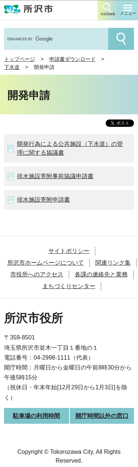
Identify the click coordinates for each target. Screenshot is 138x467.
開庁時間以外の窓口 (101, 416)
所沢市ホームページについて (45, 263)
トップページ (19, 59)
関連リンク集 (113, 263)
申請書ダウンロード (72, 59)
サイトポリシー (68, 251)
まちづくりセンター (68, 286)
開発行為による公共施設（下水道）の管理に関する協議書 (70, 148)
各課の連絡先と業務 (101, 274)
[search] (55, 39)
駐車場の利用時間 (36, 416)
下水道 (12, 67)
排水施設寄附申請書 (43, 199)
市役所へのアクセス (36, 274)
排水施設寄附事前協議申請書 (55, 176)
